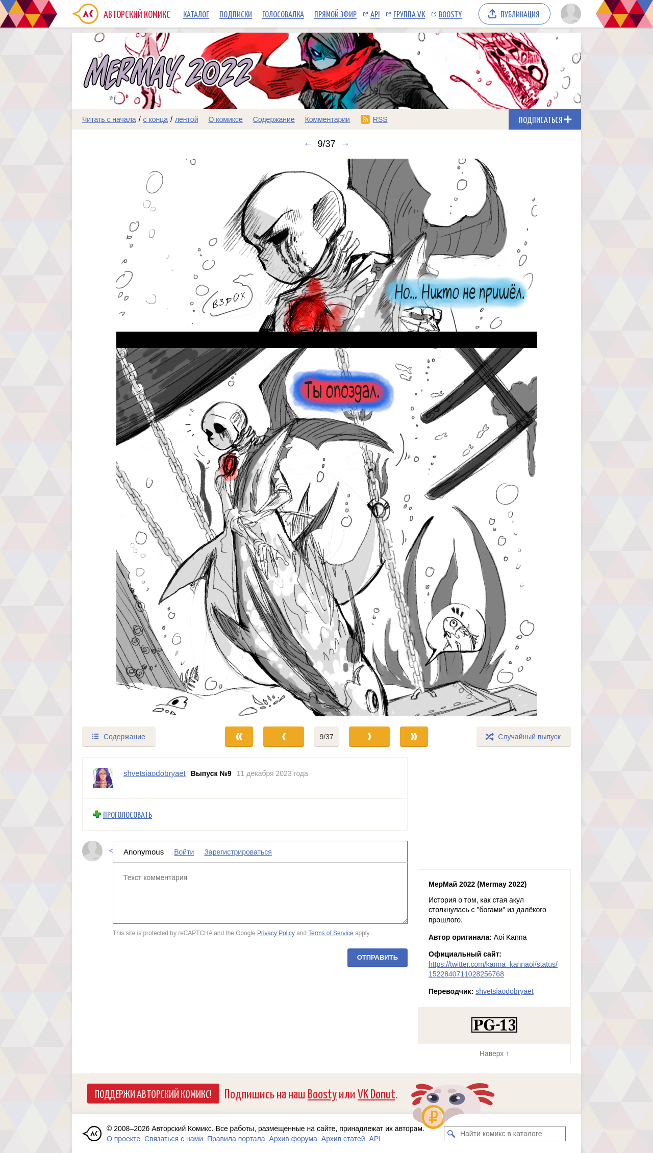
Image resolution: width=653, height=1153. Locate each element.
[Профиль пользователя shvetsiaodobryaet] (103, 778)
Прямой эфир (335, 13)
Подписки (235, 13)
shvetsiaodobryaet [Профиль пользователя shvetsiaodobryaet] (154, 773)
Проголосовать (127, 814)
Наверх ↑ (494, 1053)
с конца (155, 119)
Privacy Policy (276, 933)
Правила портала (236, 1139)
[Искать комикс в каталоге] (451, 1133)
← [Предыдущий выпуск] (307, 144)
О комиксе (225, 119)
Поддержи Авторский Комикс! (153, 1093)
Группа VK (409, 13)
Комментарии (327, 119)
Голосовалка (283, 13)
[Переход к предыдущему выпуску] (135, 437)
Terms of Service (331, 933)
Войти (184, 851)
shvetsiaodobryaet (504, 991)
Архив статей (343, 1139)
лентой (186, 119)
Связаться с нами (173, 1139)
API (375, 13)
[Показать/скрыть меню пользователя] (569, 14)
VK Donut (376, 1093)
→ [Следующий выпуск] (345, 144)
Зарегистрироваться (237, 851)
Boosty (450, 13)
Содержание (274, 119)
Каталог (196, 13)
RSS (380, 119)
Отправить (377, 957)
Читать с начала (109, 119)
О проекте (123, 1139)
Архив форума (293, 1139)
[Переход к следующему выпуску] (326, 437)
